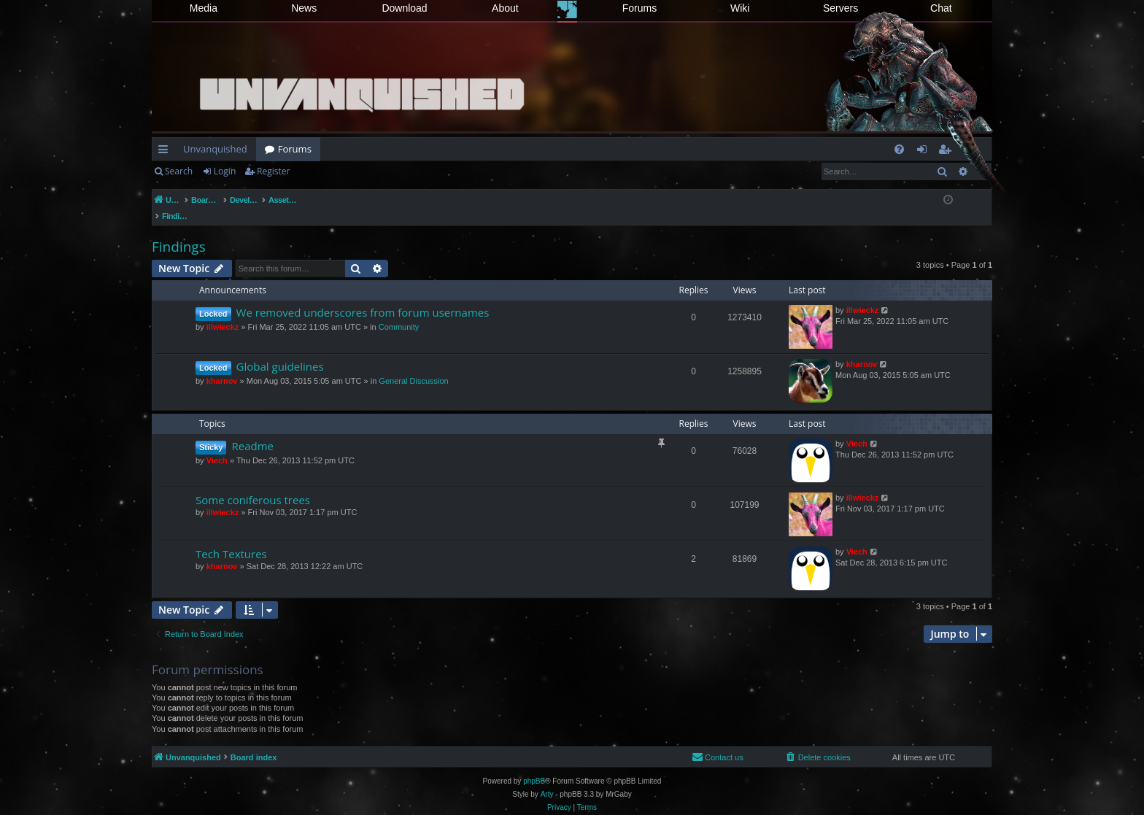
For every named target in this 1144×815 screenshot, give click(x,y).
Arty (547, 779)
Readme (252, 430)
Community (399, 311)
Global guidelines (280, 351)
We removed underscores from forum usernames (363, 297)
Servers (840, 8)
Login (225, 171)
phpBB (534, 766)
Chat (941, 8)
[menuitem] (899, 149)
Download (404, 8)
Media (203, 8)
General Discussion (413, 365)
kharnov (222, 365)
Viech (217, 445)
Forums (639, 8)
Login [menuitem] (924, 151)
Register (273, 171)
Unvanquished (215, 148)
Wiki (739, 8)
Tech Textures (231, 538)
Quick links (166, 151)
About (505, 8)
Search (179, 171)
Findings (179, 231)
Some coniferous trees (253, 484)
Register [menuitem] (948, 151)
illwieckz (222, 311)
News (304, 8)
